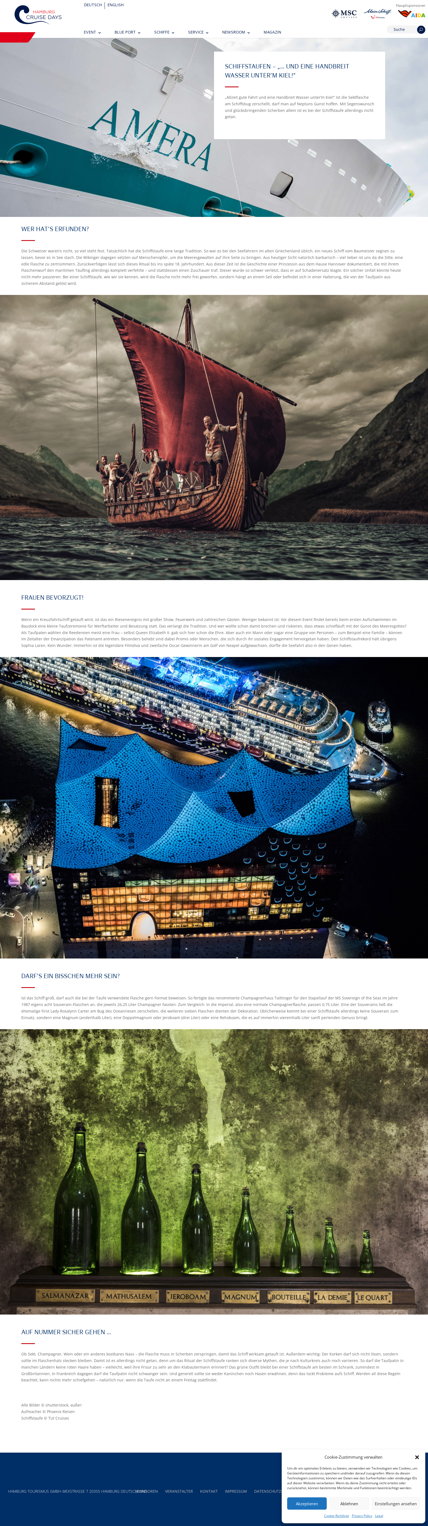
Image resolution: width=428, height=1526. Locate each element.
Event (90, 32)
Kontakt (209, 1491)
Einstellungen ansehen (396, 1503)
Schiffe (162, 32)
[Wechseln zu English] (115, 5)
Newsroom (233, 32)
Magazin (272, 32)
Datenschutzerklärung (279, 1491)
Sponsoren (146, 1491)
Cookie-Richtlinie (336, 1515)
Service (196, 32)
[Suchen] (421, 30)
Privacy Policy (362, 1515)
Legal (379, 1515)
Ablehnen (349, 1503)
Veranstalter (179, 1491)
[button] (417, 1457)
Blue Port (125, 32)
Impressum (236, 1491)
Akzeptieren (307, 1503)
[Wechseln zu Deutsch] (93, 5)
